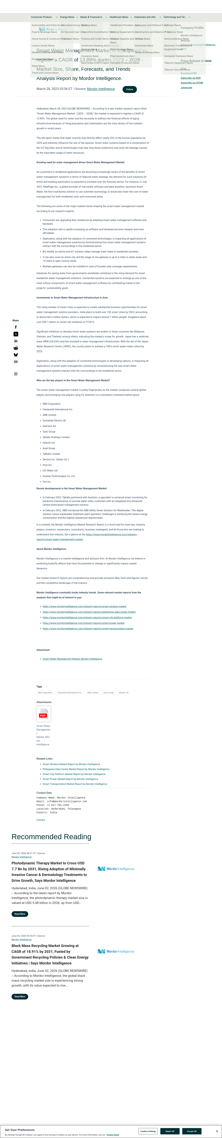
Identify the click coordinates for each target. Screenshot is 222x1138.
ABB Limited (92, 692)
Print (183, 68)
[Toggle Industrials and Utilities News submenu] (160, 17)
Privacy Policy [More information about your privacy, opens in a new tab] (112, 1136)
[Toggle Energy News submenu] (77, 17)
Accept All (192, 1133)
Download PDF (189, 73)
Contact (41, 820)
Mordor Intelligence (101, 89)
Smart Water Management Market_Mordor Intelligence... (43, 737)
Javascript (186, 87)
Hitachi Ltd (123, 692)
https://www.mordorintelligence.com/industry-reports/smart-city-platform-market (87, 617)
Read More (20, 914)
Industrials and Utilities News (145, 17)
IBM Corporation (45, 692)
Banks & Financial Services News (91, 17)
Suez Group (108, 692)
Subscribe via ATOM (192, 82)
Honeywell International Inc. (70, 692)
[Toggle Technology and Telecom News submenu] (189, 17)
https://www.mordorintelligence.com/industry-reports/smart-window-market (84, 606)
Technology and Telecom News (175, 17)
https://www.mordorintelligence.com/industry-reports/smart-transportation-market (88, 628)
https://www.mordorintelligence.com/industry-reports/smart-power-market (84, 623)
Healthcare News (118, 17)
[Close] (217, 1132)
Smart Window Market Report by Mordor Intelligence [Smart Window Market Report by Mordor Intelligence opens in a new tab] (71, 764)
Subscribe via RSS (191, 78)
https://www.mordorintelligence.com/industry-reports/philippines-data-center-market (89, 612)
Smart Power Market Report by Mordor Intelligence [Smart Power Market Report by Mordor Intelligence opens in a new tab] (70, 779)
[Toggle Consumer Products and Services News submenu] (57, 17)
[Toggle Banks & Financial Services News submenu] (106, 17)
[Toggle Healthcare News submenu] (131, 17)
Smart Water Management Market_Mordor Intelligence (72, 658)
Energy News (67, 17)
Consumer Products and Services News (42, 17)
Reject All (170, 1133)
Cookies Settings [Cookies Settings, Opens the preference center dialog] (148, 1133)
